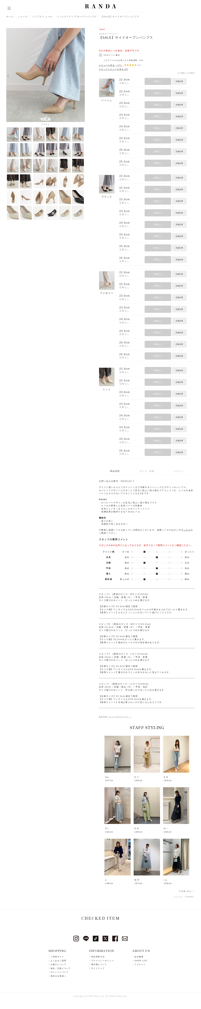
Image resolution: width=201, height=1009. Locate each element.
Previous (8, 76)
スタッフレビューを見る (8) (113, 69)
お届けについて (58, 964)
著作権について (99, 964)
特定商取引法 (98, 957)
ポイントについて (60, 972)
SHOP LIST (141, 961)
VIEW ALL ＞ (187, 891)
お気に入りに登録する (191, 81)
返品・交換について (61, 968)
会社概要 (139, 957)
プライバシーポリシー (102, 961)
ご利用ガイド (57, 957)
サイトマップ (98, 968)
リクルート (140, 964)
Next (83, 76)
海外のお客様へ (58, 976)
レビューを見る (111, 65)
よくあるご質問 (58, 961)
